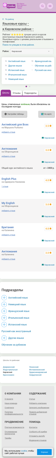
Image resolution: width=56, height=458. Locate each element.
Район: (6, 51)
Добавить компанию (38, 403)
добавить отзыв (8, 132)
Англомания (9, 148)
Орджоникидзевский (38, 372)
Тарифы (8, 438)
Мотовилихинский (37, 370)
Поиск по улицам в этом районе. (18, 45)
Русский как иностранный (16, 331)
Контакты (33, 427)
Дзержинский (9, 367)
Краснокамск (8, 375)
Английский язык (17, 61)
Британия (8, 227)
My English (8, 203)
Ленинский (34, 367)
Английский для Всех (15, 124)
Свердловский (35, 375)
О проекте (9, 399)
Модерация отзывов (37, 440)
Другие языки (15, 66)
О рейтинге (9, 408)
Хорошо (44, 452)
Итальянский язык (17, 75)
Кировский (50, 138)
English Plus (9, 178)
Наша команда (11, 403)
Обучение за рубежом (13, 344)
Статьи (32, 399)
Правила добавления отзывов (38, 413)
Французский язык (18, 311)
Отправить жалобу (37, 436)
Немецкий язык (16, 79)
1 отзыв (5, 186)
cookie (24, 451)
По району (9, 19)
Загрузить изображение (39, 408)
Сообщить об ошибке (38, 432)
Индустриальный (10, 370)
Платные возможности (14, 427)
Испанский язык (16, 70)
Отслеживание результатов (11, 433)
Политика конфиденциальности (14, 413)
